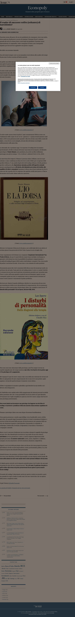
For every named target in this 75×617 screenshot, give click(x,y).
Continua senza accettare (54, 63)
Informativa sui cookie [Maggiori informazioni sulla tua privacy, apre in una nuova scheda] (25, 76)
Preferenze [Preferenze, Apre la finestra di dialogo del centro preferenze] (33, 87)
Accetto (42, 87)
